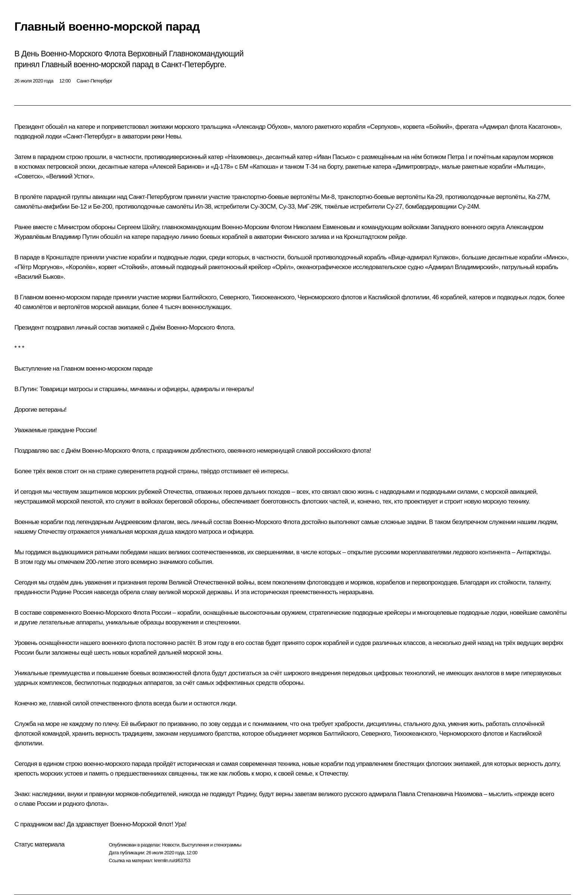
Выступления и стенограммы (211, 845)
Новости (170, 845)
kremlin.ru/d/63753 (172, 860)
